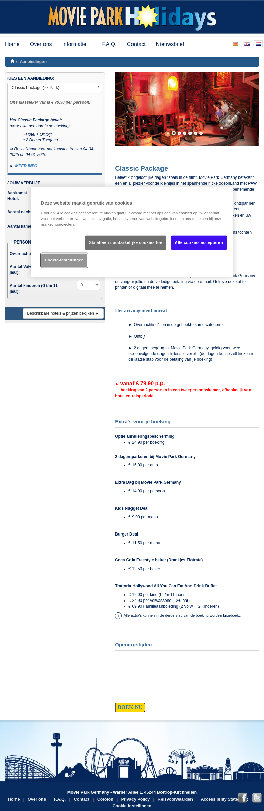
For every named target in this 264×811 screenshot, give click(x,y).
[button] (126, 109)
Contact (136, 44)
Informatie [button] (76, 44)
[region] (132, 232)
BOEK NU (130, 707)
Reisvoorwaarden (175, 799)
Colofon (105, 799)
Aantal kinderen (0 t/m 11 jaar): (34, 288)
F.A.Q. (108, 44)
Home (12, 44)
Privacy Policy (135, 799)
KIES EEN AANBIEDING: (30, 78)
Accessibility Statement (224, 799)
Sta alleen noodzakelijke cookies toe (125, 242)
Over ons (41, 44)
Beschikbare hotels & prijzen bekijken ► (63, 313)
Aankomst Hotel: (17, 196)
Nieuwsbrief (170, 44)
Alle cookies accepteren (199, 242)
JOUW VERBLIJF (23, 183)
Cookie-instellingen (132, 806)
